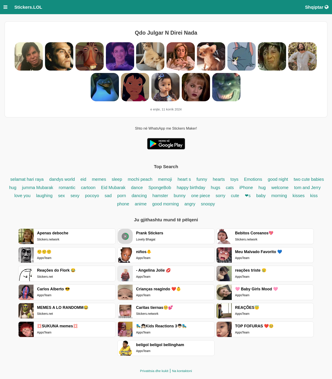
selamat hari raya (26, 179)
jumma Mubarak (38, 187)
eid (83, 179)
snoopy (208, 203)
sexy (74, 195)
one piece (200, 195)
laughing (45, 195)
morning (279, 195)
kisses (299, 195)
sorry (220, 195)
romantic (68, 187)
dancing (139, 195)
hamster (160, 195)
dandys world (62, 179)
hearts (219, 179)
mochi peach (140, 179)
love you (23, 195)
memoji (165, 179)
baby (260, 195)
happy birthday (192, 187)
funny (202, 179)
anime (141, 203)
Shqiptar (317, 7)
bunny (180, 195)
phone (123, 203)
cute (235, 195)
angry (189, 203)
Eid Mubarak (114, 187)
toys (234, 179)
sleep (117, 179)
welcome (280, 187)
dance (137, 187)
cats (230, 187)
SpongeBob (159, 187)
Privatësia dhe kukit (154, 371)
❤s (248, 195)
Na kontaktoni (182, 371)
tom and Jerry (307, 187)
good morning (165, 203)
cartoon (89, 187)
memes (99, 179)
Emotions (253, 179)
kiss (314, 195)
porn (121, 195)
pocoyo (92, 195)
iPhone (246, 187)
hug (262, 187)
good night (278, 179)
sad (108, 195)
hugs (216, 187)
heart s (184, 179)
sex (61, 195)
